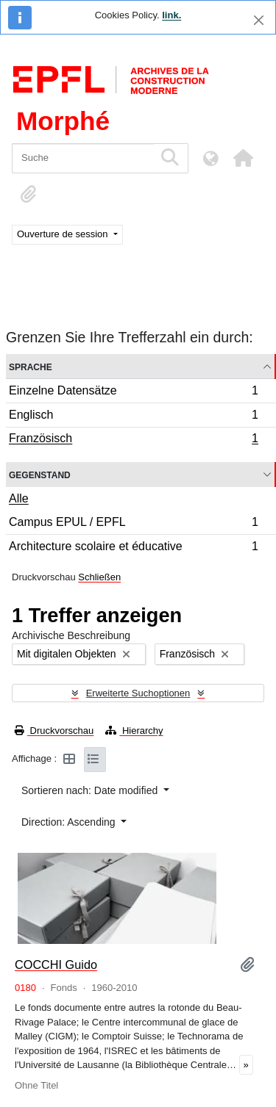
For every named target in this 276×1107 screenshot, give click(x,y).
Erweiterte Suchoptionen (138, 693)
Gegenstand (40, 474)
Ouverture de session (63, 233)
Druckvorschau (54, 730)
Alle (19, 498)
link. (171, 15)
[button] (243, 158)
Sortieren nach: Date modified (90, 790)
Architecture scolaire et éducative (133, 548)
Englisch (133, 417)
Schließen (99, 577)
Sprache (30, 366)
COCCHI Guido (56, 964)
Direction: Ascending (69, 822)
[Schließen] (258, 20)
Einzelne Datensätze (133, 392)
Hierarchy (134, 730)
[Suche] (83, 158)
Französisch (133, 440)
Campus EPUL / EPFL (133, 524)
